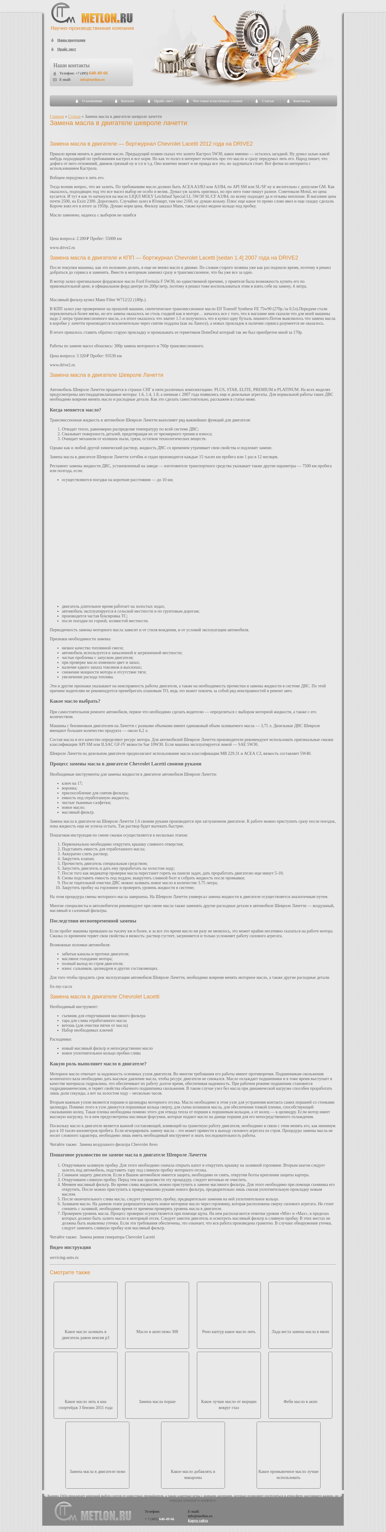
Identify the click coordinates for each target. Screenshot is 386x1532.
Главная (57, 116)
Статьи (268, 101)
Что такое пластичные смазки (217, 101)
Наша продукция (71, 40)
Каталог (128, 101)
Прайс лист (66, 49)
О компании (92, 101)
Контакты (301, 101)
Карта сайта (198, 1520)
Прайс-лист (163, 101)
